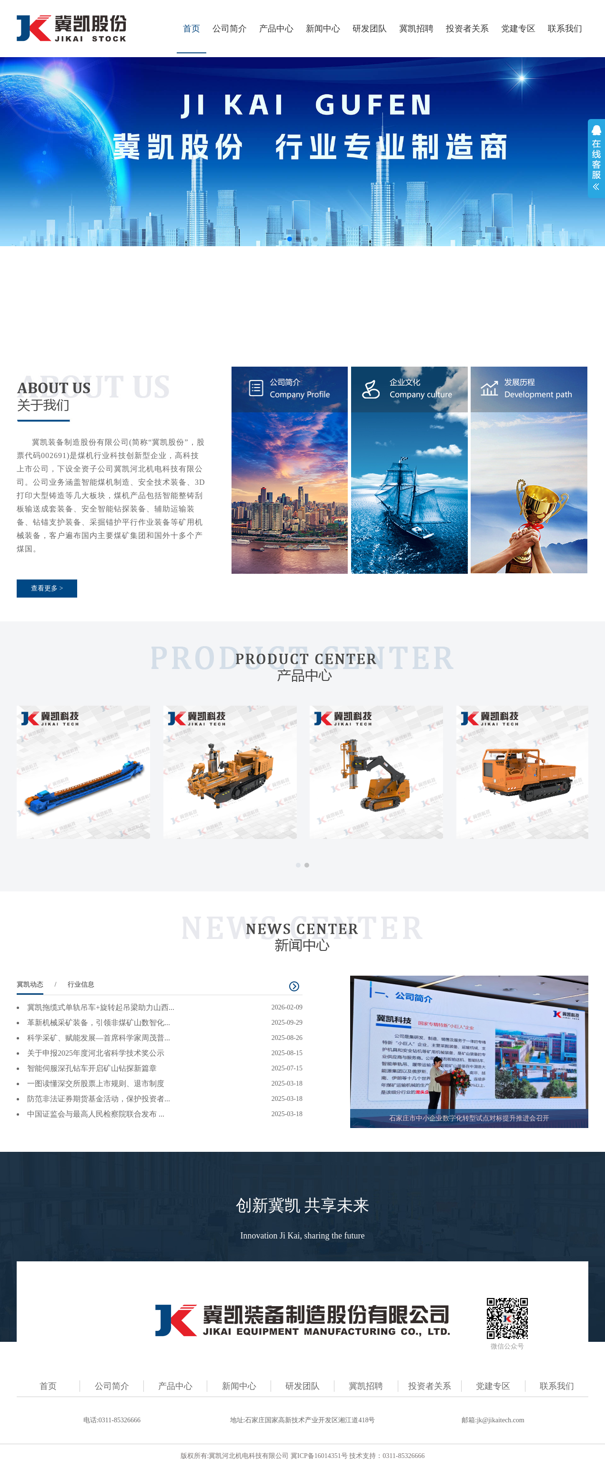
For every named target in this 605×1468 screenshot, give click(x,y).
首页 (191, 28)
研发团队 (370, 28)
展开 (596, 157)
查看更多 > (47, 588)
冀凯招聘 (416, 28)
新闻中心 (323, 28)
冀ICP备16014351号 (319, 1455)
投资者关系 (467, 28)
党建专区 (518, 28)
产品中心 (276, 28)
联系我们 (565, 28)
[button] (289, 239)
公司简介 (229, 28)
